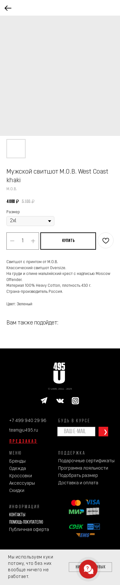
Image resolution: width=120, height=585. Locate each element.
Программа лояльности (83, 468)
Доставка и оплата (78, 483)
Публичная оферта (29, 529)
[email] (76, 431)
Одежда (17, 468)
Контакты (17, 515)
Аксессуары (22, 483)
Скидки (16, 490)
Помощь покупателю (26, 522)
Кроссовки (20, 476)
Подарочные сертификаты (86, 461)
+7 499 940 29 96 (27, 420)
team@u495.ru (23, 430)
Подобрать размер (78, 475)
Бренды (17, 461)
